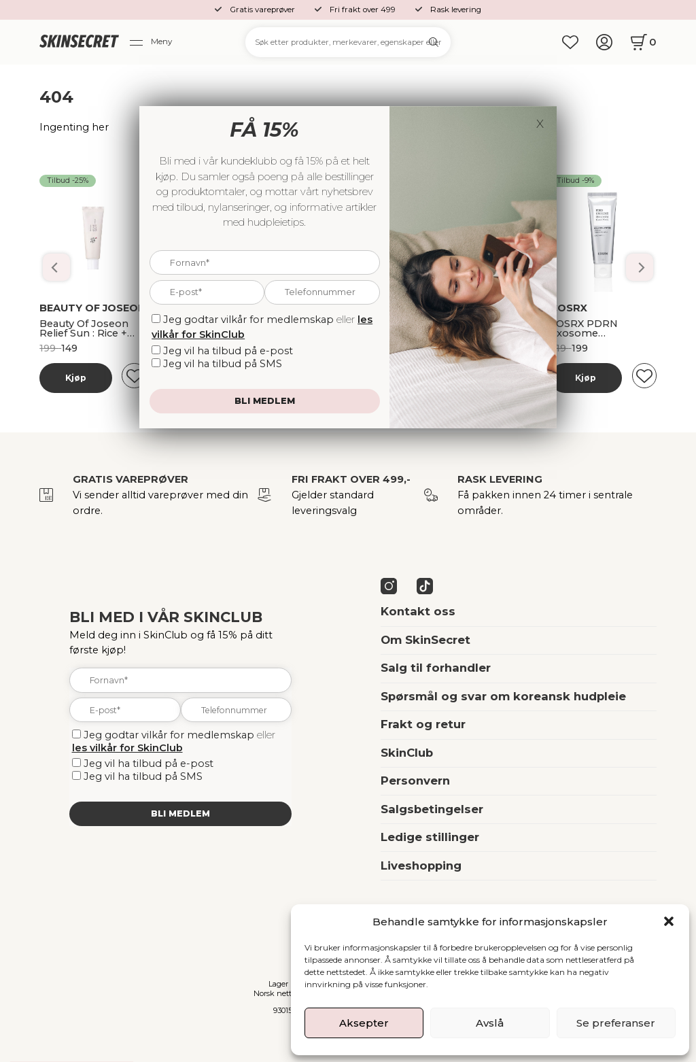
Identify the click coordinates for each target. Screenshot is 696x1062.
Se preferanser (615, 1022)
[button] (669, 921)
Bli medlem (180, 813)
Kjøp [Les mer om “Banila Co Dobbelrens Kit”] (75, 378)
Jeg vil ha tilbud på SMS (143, 776)
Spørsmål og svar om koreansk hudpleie (503, 696)
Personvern (415, 780)
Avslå (490, 1022)
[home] (78, 42)
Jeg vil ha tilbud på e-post (148, 763)
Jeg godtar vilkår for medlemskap (169, 735)
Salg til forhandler (436, 667)
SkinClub (407, 752)
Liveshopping (421, 865)
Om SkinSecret (425, 640)
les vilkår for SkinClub (127, 748)
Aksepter (364, 1022)
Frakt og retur (423, 724)
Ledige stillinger (430, 837)
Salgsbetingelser (432, 809)
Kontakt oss (418, 611)
